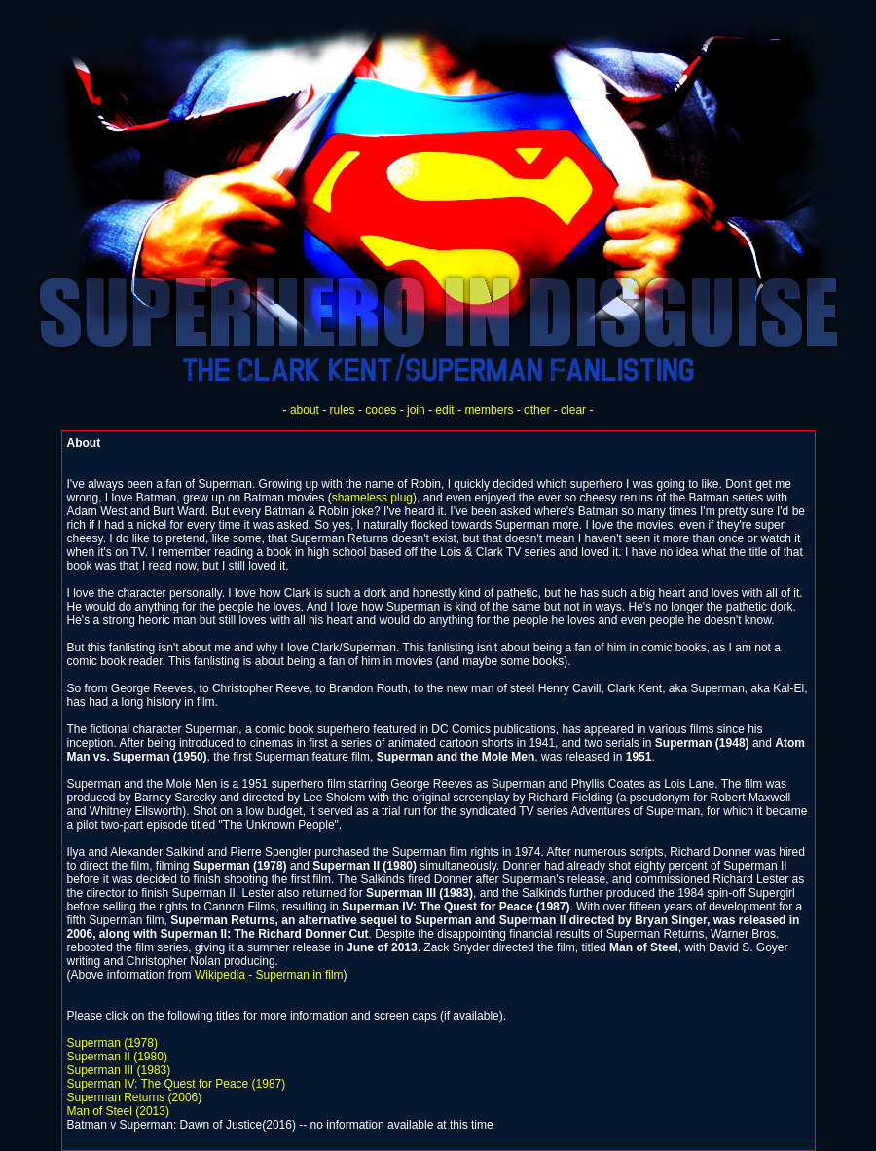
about (304, 410)
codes (380, 410)
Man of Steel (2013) (118, 1111)
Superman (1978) (112, 1043)
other (537, 410)
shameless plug (372, 497)
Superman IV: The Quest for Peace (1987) (176, 1084)
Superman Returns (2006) (134, 1097)
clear (573, 410)
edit (444, 410)
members (488, 410)
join (416, 410)
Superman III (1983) (119, 1070)
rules (342, 410)
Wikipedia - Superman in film (269, 975)
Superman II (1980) (117, 1056)
